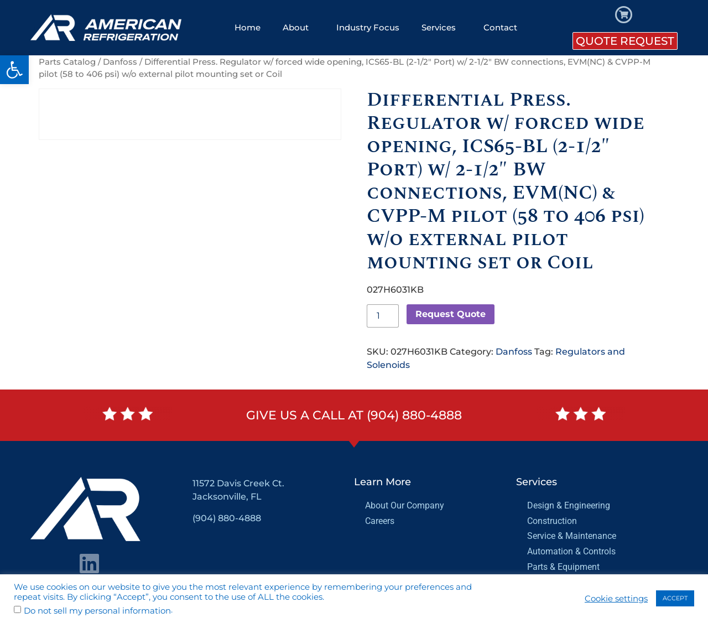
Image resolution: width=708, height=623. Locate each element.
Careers (379, 521)
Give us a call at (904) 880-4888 (354, 415)
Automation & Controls (571, 551)
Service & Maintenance (571, 536)
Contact (500, 27)
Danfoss (120, 62)
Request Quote (450, 314)
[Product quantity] (383, 316)
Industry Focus (367, 27)
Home (248, 27)
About (298, 27)
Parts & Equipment (563, 567)
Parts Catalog (67, 62)
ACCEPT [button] (675, 598)
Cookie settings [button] (616, 599)
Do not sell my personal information (97, 611)
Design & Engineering (568, 505)
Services (441, 27)
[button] (14, 69)
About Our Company (404, 505)
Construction (552, 521)
